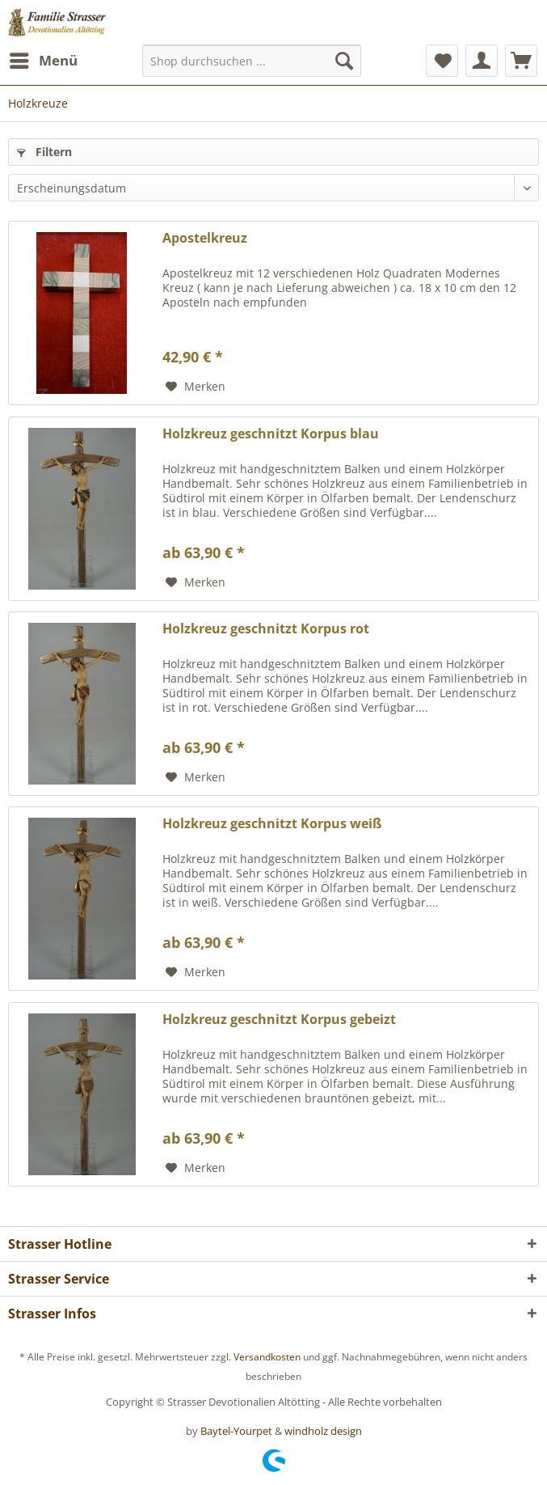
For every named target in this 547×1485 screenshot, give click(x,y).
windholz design (323, 1431)
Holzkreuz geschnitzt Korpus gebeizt (279, 1019)
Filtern (44, 151)
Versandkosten (267, 1357)
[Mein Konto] (481, 60)
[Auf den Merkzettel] (195, 386)
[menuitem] (43, 60)
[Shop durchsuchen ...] (251, 60)
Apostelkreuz (204, 238)
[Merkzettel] (442, 60)
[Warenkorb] (521, 60)
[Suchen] (344, 60)
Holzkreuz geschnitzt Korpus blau (270, 433)
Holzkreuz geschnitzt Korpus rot (265, 628)
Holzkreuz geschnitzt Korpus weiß (271, 823)
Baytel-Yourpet (236, 1431)
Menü (44, 59)
